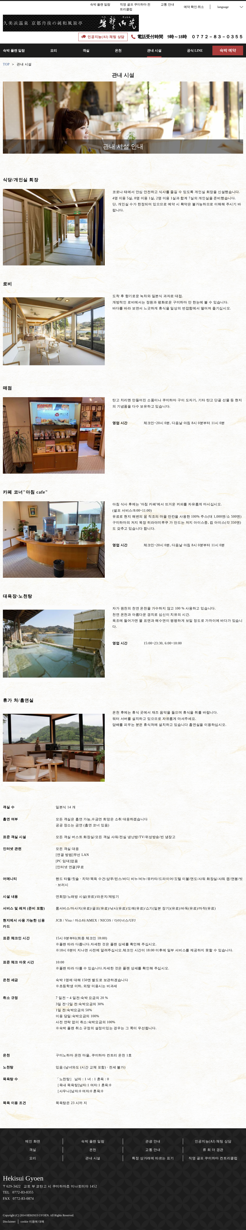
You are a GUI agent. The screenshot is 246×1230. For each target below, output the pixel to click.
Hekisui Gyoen (23, 1178)
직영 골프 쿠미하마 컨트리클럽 (213, 1158)
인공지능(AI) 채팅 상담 (213, 1141)
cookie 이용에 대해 (32, 1221)
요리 (32, 1158)
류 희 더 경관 (213, 1150)
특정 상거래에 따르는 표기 (153, 1158)
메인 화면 (32, 1141)
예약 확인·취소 (194, 7)
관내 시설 (92, 1158)
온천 (92, 1150)
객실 (32, 1150)
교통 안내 (152, 1150)
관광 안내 (152, 1141)
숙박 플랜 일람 (93, 1141)
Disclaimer (9, 1221)
